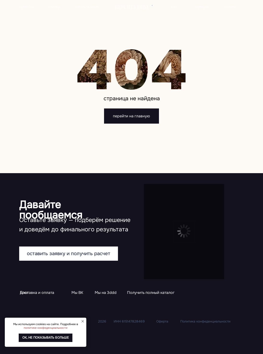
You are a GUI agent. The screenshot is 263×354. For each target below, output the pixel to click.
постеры (55, 6)
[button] (151, 293)
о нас (174, 6)
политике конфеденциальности (45, 328)
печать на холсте (87, 6)
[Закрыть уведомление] (82, 321)
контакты (230, 6)
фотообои (27, 6)
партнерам (202, 6)
